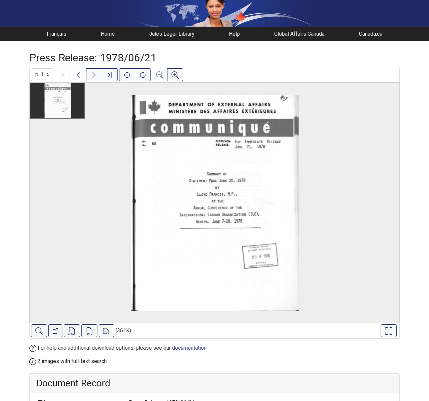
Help (234, 34)
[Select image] (42, 74)
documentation (189, 348)
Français (56, 34)
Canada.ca (370, 34)
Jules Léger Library (171, 34)
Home (108, 34)
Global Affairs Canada (299, 34)
